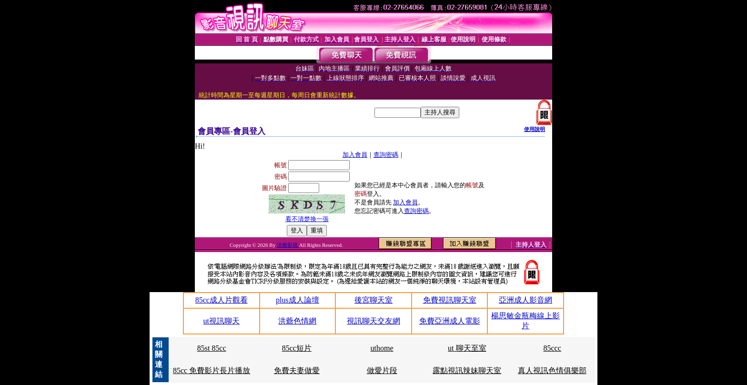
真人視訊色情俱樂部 (552, 370)
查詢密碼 (386, 154)
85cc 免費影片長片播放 (211, 370)
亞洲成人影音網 (525, 300)
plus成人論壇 (297, 300)
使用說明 (534, 129)
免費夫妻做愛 (297, 370)
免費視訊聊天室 (449, 300)
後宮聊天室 (373, 300)
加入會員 (355, 154)
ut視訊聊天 (221, 321)
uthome (382, 348)
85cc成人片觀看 (221, 300)
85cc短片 (297, 348)
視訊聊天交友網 (373, 321)
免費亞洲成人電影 (449, 321)
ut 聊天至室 (467, 348)
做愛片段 (382, 370)
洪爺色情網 (297, 321)
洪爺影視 (288, 245)
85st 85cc (211, 348)
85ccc (552, 348)
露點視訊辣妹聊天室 (467, 370)
